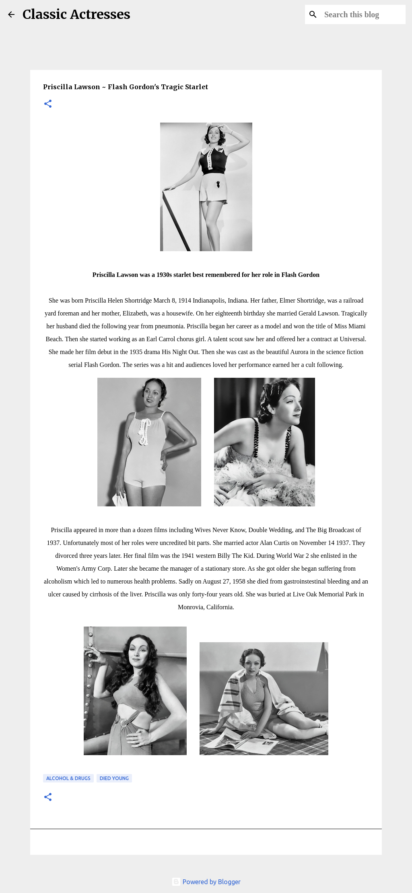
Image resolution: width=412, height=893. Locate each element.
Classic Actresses (76, 14)
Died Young (114, 778)
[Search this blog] (363, 14)
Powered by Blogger (206, 881)
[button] (48, 104)
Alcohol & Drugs (68, 778)
